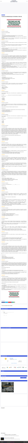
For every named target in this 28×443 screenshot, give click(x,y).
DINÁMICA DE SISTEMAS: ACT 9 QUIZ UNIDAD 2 (10, 434)
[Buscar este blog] (10, 377)
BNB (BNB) (11, 358)
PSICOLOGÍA (3, 300)
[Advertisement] (14, 8)
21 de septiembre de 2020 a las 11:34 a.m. (10, 312)
